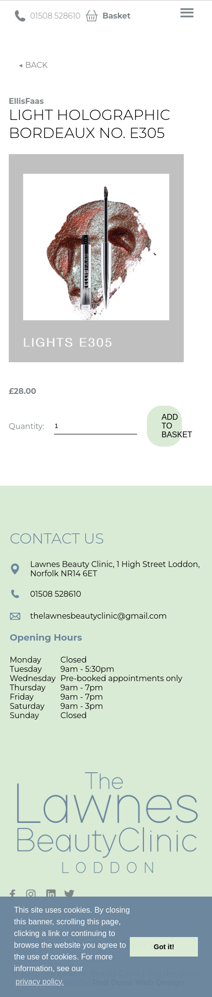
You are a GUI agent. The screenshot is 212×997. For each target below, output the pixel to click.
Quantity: (26, 426)
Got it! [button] (164, 947)
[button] (187, 13)
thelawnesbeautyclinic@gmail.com (88, 616)
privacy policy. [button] (40, 981)
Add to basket (171, 426)
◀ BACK (33, 65)
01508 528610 (45, 594)
